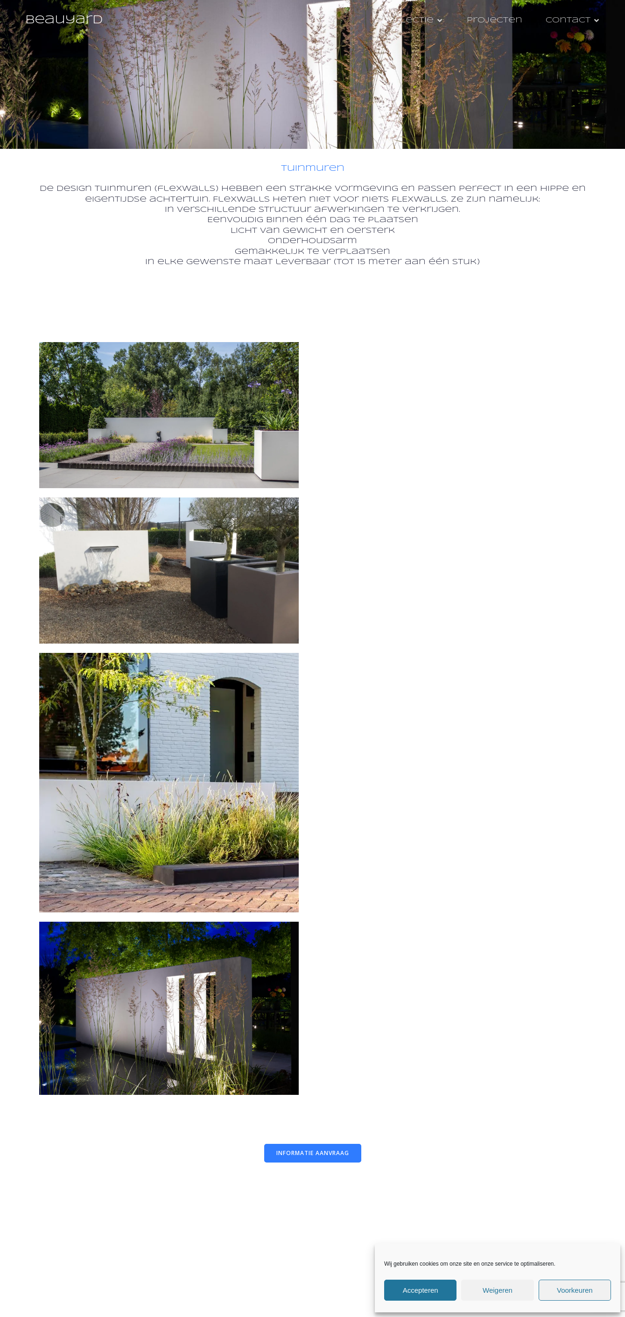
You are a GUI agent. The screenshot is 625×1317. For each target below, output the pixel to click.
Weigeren (498, 1290)
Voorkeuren (575, 1290)
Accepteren (420, 1290)
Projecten (494, 20)
